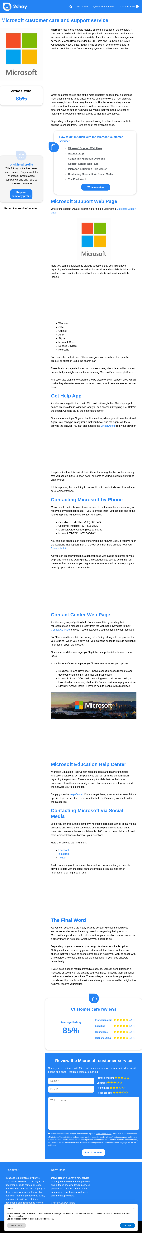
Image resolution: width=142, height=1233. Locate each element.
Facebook (63, 850)
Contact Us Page (60, 629)
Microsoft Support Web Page (85, 148)
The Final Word (77, 179)
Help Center (76, 794)
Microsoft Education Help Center (87, 169)
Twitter (62, 857)
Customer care (129, 6)
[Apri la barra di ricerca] (70, 7)
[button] (134, 1208)
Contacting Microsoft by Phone (86, 158)
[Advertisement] (93, 73)
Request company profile (21, 194)
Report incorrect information (21, 208)
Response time (103, 1038)
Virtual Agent (108, 425)
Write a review (95, 187)
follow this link (58, 548)
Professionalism (103, 1020)
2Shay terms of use (103, 1134)
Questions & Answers (104, 6)
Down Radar (82, 6)
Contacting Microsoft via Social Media (90, 174)
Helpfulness (101, 1032)
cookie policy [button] (17, 1216)
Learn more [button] (16, 1225)
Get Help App (76, 153)
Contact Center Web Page (83, 163)
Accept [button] (127, 1225)
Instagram (63, 853)
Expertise (100, 1026)
